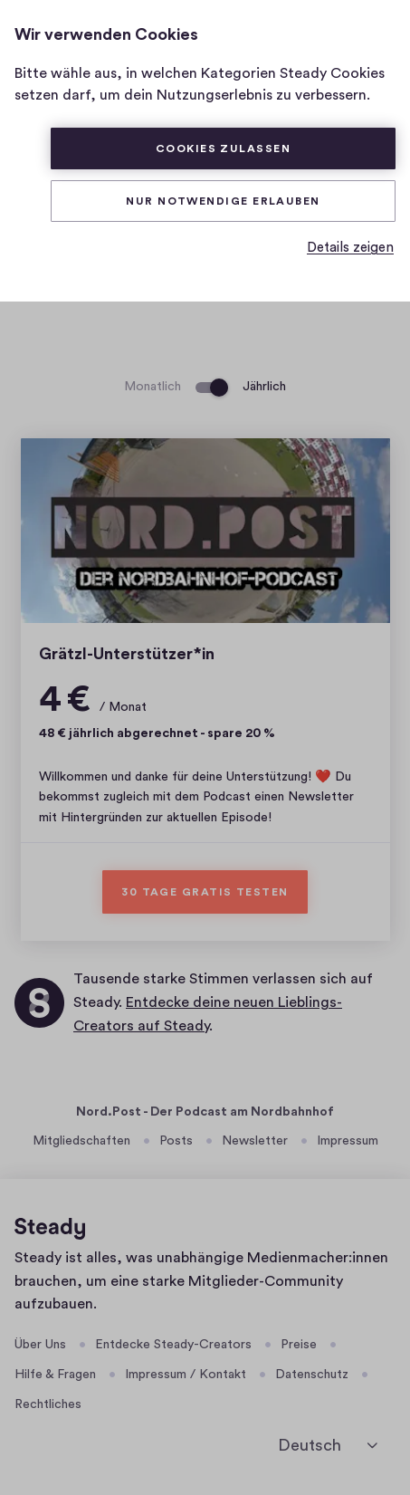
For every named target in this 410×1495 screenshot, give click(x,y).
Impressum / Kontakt (185, 1374)
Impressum (347, 1141)
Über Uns (40, 1344)
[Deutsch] (328, 1445)
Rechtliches (47, 1404)
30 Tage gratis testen (205, 891)
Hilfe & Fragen (55, 1374)
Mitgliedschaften (81, 1141)
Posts (176, 1141)
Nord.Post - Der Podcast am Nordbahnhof (205, 1112)
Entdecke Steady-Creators (173, 1344)
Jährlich (264, 386)
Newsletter (255, 1141)
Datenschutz (311, 1374)
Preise (299, 1344)
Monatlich (152, 386)
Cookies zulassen (223, 148)
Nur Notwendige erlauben (223, 201)
